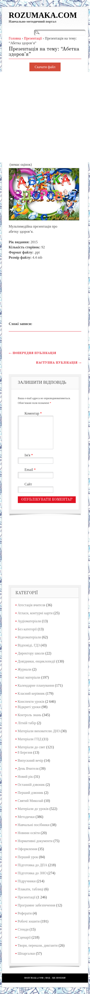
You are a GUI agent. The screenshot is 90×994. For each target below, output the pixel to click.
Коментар (34, 413)
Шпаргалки (26, 953)
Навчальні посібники (33, 825)
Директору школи (31, 653)
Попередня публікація (32, 353)
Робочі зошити (29, 921)
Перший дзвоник (30, 793)
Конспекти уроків (31, 701)
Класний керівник (31, 693)
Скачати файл (45, 67)
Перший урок (28, 857)
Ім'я (29, 455)
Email (31, 470)
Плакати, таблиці (30, 889)
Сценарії (24, 937)
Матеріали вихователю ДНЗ (39, 731)
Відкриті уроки (29, 707)
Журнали (24, 669)
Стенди (23, 929)
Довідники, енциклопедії (36, 661)
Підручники (27, 881)
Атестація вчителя (31, 605)
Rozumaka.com (43, 15)
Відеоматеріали (29, 637)
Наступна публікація (58, 362)
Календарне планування (36, 685)
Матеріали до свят (31, 747)
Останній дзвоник (31, 784)
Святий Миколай (30, 801)
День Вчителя (28, 768)
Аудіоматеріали (29, 621)
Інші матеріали (29, 677)
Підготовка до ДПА (32, 865)
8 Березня (25, 752)
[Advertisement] (45, 117)
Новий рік (25, 776)
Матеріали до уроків (33, 809)
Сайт (28, 484)
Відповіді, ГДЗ (29, 645)
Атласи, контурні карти (35, 613)
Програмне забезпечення (36, 905)
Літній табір (27, 723)
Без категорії (27, 629)
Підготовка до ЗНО (32, 873)
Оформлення (27, 849)
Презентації (27, 897)
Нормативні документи (35, 841)
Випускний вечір (30, 760)
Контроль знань (29, 715)
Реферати (25, 913)
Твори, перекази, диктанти (38, 945)
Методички (26, 817)
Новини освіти (29, 833)
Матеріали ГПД (29, 739)
